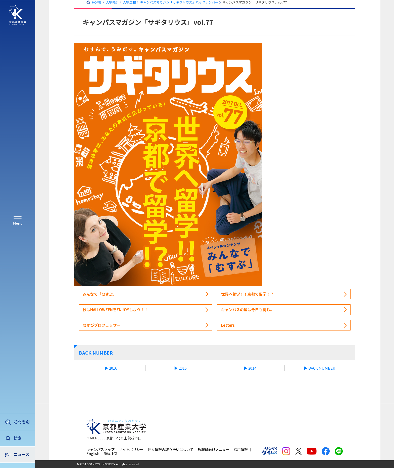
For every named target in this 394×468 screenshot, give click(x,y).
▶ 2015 (180, 368)
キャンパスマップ (100, 449)
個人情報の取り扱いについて (170, 449)
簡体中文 (111, 453)
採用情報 (241, 449)
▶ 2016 (111, 368)
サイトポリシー (131, 449)
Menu (18, 223)
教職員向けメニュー (213, 449)
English (92, 453)
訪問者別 (22, 422)
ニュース (21, 438)
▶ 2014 (250, 368)
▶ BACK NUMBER (319, 368)
